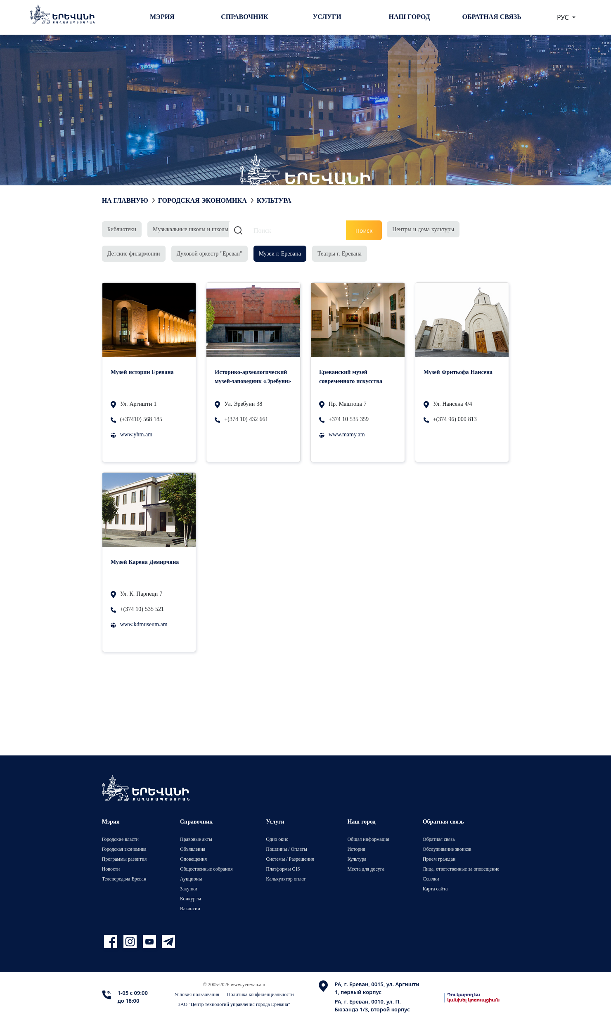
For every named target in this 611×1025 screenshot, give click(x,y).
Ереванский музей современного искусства (350, 376)
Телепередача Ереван (124, 878)
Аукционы (191, 878)
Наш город (409, 16)
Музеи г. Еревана (280, 253)
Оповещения (193, 858)
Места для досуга (365, 868)
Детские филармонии (133, 253)
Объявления (192, 848)
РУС (564, 17)
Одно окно (277, 839)
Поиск (364, 230)
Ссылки (431, 878)
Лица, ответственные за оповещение (461, 868)
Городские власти (120, 839)
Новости (111, 868)
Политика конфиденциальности (260, 994)
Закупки (188, 888)
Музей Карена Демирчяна (145, 562)
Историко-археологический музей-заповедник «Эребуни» (253, 376)
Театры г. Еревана (339, 253)
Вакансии (190, 908)
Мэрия (162, 16)
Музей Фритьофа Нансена (458, 372)
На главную (125, 200)
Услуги (327, 16)
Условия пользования (196, 994)
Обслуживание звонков (447, 848)
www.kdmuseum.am (144, 624)
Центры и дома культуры (423, 229)
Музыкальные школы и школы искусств (202, 229)
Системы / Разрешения (290, 858)
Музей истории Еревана (142, 372)
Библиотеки (121, 229)
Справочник (244, 16)
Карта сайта (435, 888)
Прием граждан (439, 858)
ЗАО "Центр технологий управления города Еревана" (234, 1004)
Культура (356, 858)
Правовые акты (196, 839)
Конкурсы (190, 898)
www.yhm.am (136, 434)
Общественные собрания (206, 868)
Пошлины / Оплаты (286, 848)
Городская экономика (202, 200)
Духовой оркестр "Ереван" (209, 253)
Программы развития (124, 858)
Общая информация (368, 839)
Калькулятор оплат (286, 878)
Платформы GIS (283, 868)
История (356, 848)
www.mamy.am (347, 434)
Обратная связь (491, 16)
